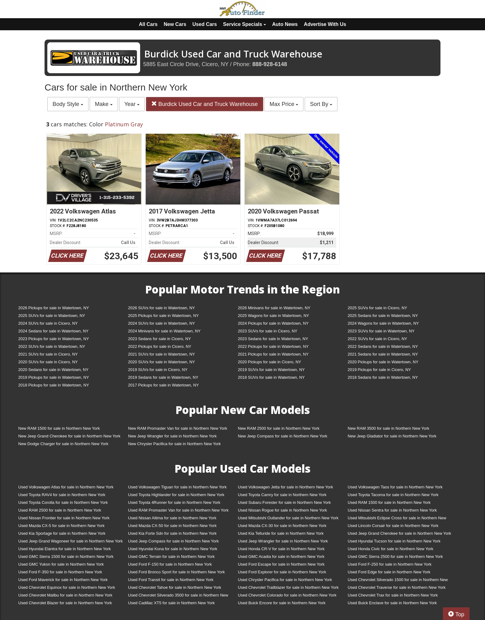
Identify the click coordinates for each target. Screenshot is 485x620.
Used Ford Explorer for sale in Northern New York (282, 572)
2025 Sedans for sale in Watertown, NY (383, 315)
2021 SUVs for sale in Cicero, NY (48, 354)
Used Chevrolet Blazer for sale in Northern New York (65, 603)
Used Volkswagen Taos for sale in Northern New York (395, 487)
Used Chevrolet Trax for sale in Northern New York (393, 595)
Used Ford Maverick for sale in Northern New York (63, 579)
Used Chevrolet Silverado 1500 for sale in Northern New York (398, 580)
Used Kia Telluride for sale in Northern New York (281, 533)
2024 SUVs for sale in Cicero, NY (48, 323)
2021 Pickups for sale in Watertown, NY (273, 354)
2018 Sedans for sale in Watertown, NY (383, 377)
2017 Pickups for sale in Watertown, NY (163, 385)
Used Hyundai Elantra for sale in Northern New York (64, 548)
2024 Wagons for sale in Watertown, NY (383, 323)
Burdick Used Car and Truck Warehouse (204, 104)
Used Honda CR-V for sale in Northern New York (281, 548)
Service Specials (244, 24)
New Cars (175, 24)
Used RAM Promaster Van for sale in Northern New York (178, 510)
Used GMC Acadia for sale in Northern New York (281, 556)
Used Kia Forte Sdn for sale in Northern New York (172, 533)
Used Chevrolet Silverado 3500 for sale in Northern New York (178, 596)
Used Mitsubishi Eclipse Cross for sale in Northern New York (397, 519)
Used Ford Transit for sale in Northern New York (170, 579)
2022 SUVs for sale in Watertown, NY (51, 346)
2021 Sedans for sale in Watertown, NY (383, 354)
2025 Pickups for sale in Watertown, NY (163, 315)
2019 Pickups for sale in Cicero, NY (379, 369)
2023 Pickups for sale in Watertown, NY (53, 338)
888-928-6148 (269, 64)
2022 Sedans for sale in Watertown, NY (383, 346)
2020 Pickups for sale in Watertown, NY (383, 362)
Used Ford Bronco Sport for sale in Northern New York (176, 572)
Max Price (283, 104)
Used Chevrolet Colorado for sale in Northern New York (287, 595)
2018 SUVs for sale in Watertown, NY (271, 377)
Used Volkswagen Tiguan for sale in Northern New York (177, 487)
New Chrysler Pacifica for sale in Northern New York (174, 443)
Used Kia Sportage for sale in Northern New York (61, 533)
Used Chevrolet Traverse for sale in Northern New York (396, 587)
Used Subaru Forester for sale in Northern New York (284, 502)
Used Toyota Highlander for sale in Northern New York (176, 494)
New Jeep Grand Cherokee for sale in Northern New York (69, 436)
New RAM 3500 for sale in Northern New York (388, 428)
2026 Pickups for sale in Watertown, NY (53, 308)
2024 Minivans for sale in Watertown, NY (164, 331)
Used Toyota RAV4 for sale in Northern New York (61, 494)
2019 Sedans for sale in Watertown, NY (163, 377)
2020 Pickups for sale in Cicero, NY (269, 362)
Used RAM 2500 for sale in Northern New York (59, 510)
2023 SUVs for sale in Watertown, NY (381, 331)
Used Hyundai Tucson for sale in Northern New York (394, 541)
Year (131, 104)
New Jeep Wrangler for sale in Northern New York (172, 436)
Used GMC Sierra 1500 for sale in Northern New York (66, 556)
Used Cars (204, 24)
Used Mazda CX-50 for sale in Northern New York (172, 525)
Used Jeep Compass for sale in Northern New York (173, 541)
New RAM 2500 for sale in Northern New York (279, 428)
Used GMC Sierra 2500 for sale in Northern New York (395, 556)
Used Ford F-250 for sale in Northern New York (389, 564)
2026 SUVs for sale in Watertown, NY (161, 308)
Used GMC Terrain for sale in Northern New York (171, 556)
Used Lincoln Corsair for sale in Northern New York (393, 525)
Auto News (285, 24)
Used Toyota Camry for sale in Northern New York (282, 494)
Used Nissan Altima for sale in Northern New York (172, 518)
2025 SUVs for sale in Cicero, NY (377, 308)
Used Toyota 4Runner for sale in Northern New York (174, 502)
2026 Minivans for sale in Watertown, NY (274, 308)
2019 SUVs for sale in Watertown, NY (271, 369)
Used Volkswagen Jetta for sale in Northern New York (285, 487)
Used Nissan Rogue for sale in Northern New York (282, 510)
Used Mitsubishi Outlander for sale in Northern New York (288, 518)
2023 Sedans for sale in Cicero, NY (159, 338)
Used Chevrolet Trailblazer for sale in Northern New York (288, 587)
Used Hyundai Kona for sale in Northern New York (172, 548)
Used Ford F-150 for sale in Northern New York (170, 564)
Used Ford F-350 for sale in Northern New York (60, 572)
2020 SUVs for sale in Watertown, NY (161, 362)
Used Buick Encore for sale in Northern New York (281, 603)
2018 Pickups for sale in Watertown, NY (53, 385)
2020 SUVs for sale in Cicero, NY (48, 362)
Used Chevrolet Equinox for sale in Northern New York (66, 587)
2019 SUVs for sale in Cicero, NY (157, 369)
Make (104, 104)
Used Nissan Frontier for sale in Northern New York (63, 518)
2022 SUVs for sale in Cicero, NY (377, 338)
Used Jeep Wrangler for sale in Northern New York (283, 541)
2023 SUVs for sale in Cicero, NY (267, 331)
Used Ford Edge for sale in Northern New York (389, 572)
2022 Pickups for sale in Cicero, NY (159, 346)
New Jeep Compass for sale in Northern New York (282, 436)
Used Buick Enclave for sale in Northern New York (392, 603)
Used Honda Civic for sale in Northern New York (390, 548)
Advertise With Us (325, 24)
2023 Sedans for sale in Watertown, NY (273, 338)
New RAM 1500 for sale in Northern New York (59, 428)
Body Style (68, 104)
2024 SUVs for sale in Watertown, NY (161, 323)
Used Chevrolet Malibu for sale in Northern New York (65, 595)
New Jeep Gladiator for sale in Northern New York (392, 436)
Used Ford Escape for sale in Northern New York (281, 564)
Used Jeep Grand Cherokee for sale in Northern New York (399, 533)
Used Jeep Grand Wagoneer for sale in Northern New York (70, 541)
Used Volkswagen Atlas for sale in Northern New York (66, 487)
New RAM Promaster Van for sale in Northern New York (177, 428)
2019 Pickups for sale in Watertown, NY (53, 377)
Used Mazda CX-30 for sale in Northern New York (282, 525)
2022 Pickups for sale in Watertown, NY (273, 346)
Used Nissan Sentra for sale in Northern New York (392, 510)
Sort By (321, 104)
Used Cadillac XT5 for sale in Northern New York (171, 603)
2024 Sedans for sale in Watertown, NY (53, 331)
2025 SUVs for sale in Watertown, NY (51, 315)
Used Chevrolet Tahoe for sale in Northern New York (174, 587)
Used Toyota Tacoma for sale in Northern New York (393, 494)
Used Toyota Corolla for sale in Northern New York (63, 502)
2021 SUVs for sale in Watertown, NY (161, 354)
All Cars (148, 24)
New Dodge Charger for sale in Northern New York (63, 443)
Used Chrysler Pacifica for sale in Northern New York (285, 579)
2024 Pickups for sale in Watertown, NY (273, 323)
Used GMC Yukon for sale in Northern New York (61, 564)
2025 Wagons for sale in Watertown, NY (273, 315)
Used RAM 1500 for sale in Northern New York (389, 502)
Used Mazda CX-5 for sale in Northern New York (61, 525)
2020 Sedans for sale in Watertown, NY (53, 369)
